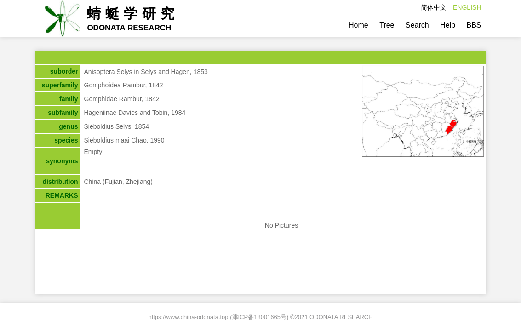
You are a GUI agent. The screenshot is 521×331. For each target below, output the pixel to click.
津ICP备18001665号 (259, 317)
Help (447, 25)
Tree (386, 25)
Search (417, 25)
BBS (473, 25)
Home (358, 25)
